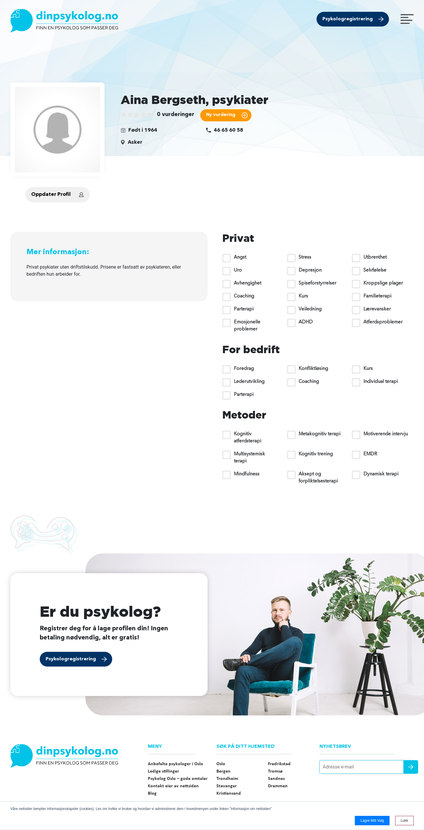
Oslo (220, 764)
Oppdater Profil (51, 194)
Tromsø (275, 771)
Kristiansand (228, 793)
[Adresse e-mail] (366, 767)
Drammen (278, 786)
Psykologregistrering (347, 19)
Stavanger (226, 786)
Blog (152, 793)
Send (410, 767)
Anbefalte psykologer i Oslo (175, 764)
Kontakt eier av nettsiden (173, 786)
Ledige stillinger (163, 771)
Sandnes (276, 778)
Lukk (404, 821)
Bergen (223, 771)
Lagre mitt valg (372, 821)
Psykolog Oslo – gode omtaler (178, 778)
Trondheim (227, 778)
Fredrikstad (279, 764)
